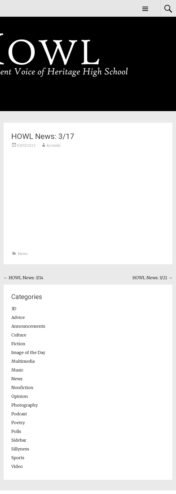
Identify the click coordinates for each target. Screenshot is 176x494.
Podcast (19, 413)
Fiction (18, 343)
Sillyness (20, 448)
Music (17, 370)
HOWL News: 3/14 (23, 277)
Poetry (18, 422)
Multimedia (23, 361)
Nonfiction (22, 387)
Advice (18, 317)
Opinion (19, 396)
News (23, 253)
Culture (18, 334)
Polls (16, 431)
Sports (17, 457)
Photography (24, 405)
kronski (54, 145)
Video (17, 466)
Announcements (28, 326)
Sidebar (18, 440)
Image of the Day (28, 352)
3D (13, 308)
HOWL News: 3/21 (152, 277)
